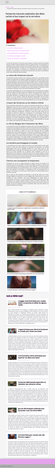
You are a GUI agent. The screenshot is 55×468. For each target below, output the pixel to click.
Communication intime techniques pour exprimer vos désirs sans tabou (25, 241)
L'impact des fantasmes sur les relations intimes (18, 50)
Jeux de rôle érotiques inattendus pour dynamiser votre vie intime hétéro (25, 273)
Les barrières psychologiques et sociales (16, 56)
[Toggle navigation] (7, 2)
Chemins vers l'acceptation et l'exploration (17, 58)
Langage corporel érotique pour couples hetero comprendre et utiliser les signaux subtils (25, 208)
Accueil (7, 7)
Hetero (12, 7)
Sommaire (11, 45)
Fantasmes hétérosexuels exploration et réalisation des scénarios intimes (25, 257)
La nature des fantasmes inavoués (15, 48)
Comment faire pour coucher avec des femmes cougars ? (21, 290)
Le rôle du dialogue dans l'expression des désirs (18, 53)
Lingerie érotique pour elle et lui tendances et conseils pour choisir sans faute (26, 225)
